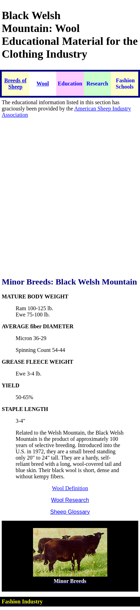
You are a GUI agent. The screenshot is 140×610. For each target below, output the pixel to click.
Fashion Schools (125, 83)
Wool (42, 83)
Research (97, 83)
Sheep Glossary (70, 512)
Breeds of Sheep (15, 83)
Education (70, 83)
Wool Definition (70, 488)
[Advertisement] (69, 201)
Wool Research (70, 500)
